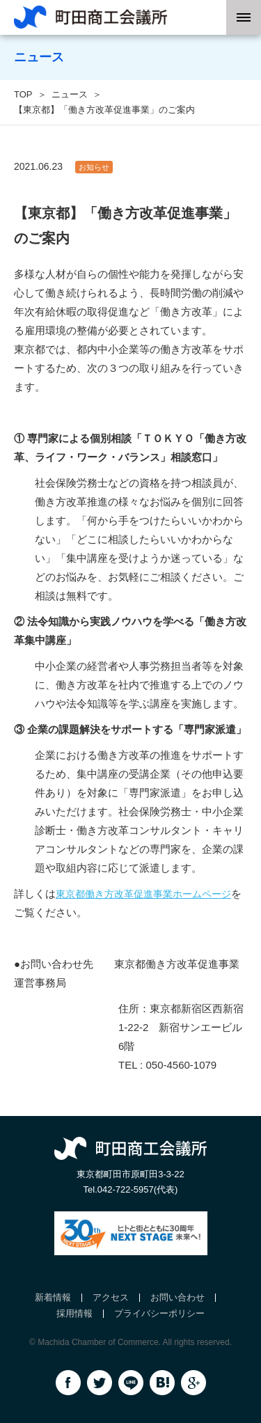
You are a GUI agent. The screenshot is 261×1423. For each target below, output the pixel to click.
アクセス (111, 1297)
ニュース (70, 94)
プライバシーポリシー (159, 1313)
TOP (23, 94)
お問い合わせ (177, 1297)
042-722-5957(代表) (137, 1189)
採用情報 (74, 1313)
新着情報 (53, 1297)
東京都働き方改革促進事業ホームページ (143, 893)
